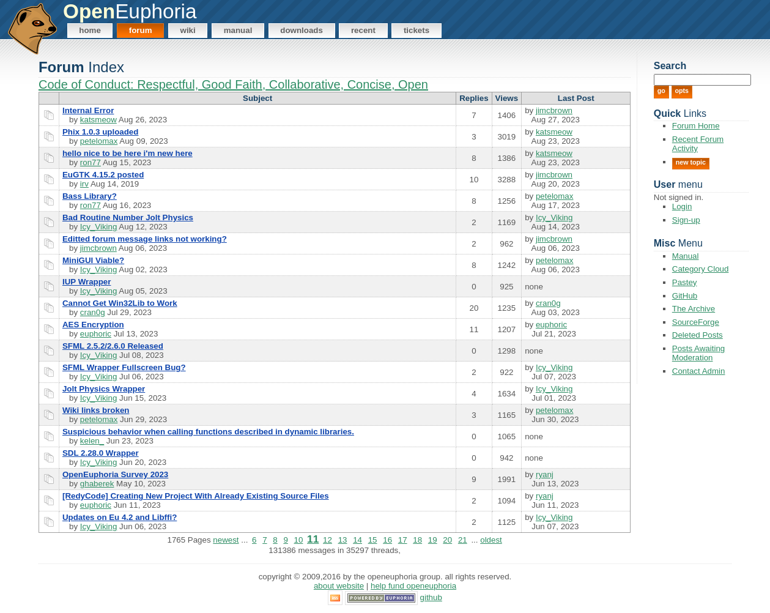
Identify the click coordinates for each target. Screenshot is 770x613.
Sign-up (686, 220)
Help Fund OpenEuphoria (413, 585)
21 (462, 539)
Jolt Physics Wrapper (103, 388)
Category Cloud (700, 268)
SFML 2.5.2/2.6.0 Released (112, 346)
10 (298, 539)
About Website (339, 585)
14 (357, 539)
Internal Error (88, 110)
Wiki (188, 30)
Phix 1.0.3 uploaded (100, 131)
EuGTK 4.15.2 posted (103, 174)
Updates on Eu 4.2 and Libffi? (119, 517)
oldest (491, 539)
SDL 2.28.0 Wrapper (100, 453)
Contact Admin (698, 371)
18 (417, 539)
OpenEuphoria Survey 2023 (115, 474)
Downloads (301, 30)
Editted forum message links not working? (144, 238)
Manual (238, 30)
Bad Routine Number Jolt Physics (127, 217)
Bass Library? (89, 196)
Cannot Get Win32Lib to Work (119, 303)
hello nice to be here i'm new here (127, 153)
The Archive (693, 308)
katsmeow (98, 119)
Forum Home (696, 125)
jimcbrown (554, 110)
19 (432, 539)
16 (387, 539)
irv (84, 183)
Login (682, 206)
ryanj (544, 474)
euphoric (95, 333)
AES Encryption (93, 324)
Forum (140, 30)
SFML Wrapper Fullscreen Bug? (124, 367)
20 (447, 539)
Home (90, 30)
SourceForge (695, 322)
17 (402, 539)
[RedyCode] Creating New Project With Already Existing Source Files (195, 495)
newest (226, 539)
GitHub (684, 295)
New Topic (691, 162)
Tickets (416, 30)
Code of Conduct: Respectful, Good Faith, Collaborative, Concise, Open (233, 84)
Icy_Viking (98, 226)
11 (313, 539)
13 (342, 539)
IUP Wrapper (86, 281)
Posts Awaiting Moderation (698, 353)
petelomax (99, 141)
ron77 (90, 162)
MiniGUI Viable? (93, 260)
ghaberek (97, 483)
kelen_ (92, 440)
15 (372, 539)
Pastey (684, 282)
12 (327, 539)
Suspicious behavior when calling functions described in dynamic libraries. (208, 431)
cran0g (92, 312)
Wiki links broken (96, 410)
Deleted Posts (697, 335)
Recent (363, 30)
